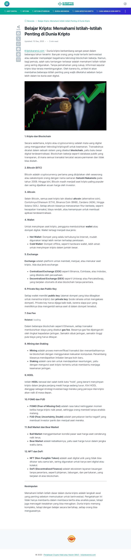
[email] (18, 59)
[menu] (6, 3)
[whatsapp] (18, 44)
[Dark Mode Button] (125, 3)
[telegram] (18, 49)
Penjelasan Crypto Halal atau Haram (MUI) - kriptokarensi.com (70, 555)
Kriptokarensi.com (34, 51)
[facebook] (18, 33)
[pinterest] (18, 54)
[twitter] (18, 38)
